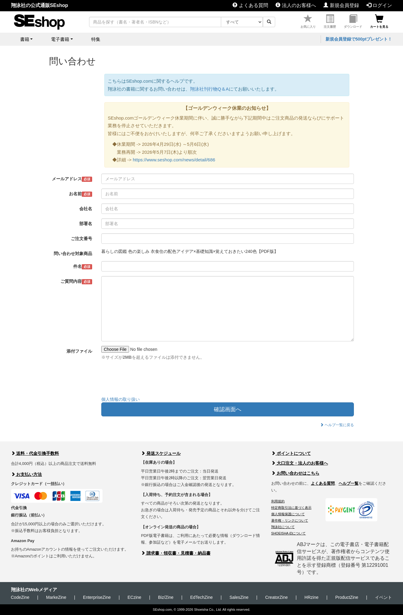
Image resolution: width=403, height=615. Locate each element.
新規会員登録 (341, 5)
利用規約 (278, 501)
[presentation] (147, 380)
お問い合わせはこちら (295, 473)
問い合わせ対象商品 (73, 253)
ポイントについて (291, 453)
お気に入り (308, 21)
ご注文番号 (81, 238)
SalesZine (238, 597)
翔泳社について (283, 527)
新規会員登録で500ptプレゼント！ (359, 39)
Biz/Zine (166, 597)
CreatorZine (276, 597)
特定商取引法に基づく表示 (291, 507)
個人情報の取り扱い (120, 399)
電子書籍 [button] (60, 39)
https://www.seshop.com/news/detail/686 (174, 159)
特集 (95, 39)
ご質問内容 (76, 281)
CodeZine (20, 597)
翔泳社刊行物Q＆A (209, 89)
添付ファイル (79, 351)
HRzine (311, 597)
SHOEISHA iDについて (288, 533)
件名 (82, 266)
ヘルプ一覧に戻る (337, 425)
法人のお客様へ (295, 5)
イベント (383, 597)
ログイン (379, 5)
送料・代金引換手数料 (35, 453)
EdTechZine (201, 597)
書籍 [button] (24, 39)
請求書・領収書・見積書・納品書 (175, 553)
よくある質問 (250, 5)
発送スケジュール (161, 453)
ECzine (134, 597)
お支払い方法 (26, 474)
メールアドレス (72, 179)
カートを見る (379, 21)
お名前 (80, 194)
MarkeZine (56, 597)
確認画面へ (227, 409)
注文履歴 (330, 21)
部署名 (85, 223)
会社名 (85, 208)
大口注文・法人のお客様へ (299, 463)
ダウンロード (353, 21)
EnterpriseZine (97, 597)
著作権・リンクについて (289, 520)
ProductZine (346, 597)
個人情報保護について (288, 514)
